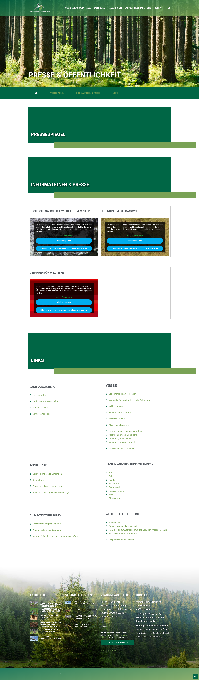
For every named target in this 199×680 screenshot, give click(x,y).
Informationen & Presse (88, 93)
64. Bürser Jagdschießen (85, 610)
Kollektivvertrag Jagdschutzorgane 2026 (49, 632)
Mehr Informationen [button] (64, 236)
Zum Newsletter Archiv (112, 650)
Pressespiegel (57, 93)
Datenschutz (164, 673)
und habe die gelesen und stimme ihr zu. (115, 635)
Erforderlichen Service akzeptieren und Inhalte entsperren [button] (63, 248)
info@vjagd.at (149, 621)
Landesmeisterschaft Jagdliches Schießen (51, 610)
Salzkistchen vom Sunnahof (49, 617)
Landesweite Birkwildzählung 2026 (50, 638)
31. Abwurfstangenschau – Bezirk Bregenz (51, 604)
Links (115, 93)
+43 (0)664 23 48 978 (153, 617)
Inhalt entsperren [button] (64, 241)
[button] (168, 8)
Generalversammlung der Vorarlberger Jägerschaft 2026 (51, 624)
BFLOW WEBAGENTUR (75, 673)
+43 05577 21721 (153, 613)
